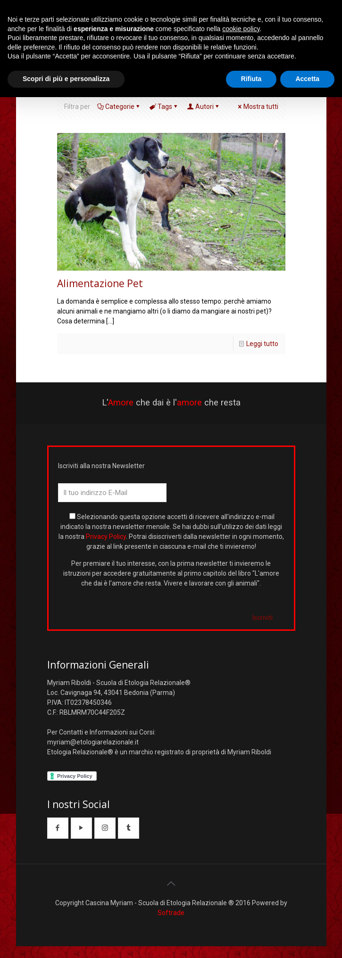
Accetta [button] (307, 79)
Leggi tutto (262, 343)
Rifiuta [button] (251, 79)
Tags (164, 106)
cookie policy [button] (240, 29)
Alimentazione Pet (100, 283)
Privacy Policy (106, 536)
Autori (203, 106)
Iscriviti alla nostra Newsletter (101, 466)
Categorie (119, 106)
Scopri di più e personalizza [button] (66, 79)
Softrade (171, 913)
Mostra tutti (257, 106)
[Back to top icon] (171, 883)
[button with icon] (57, 828)
